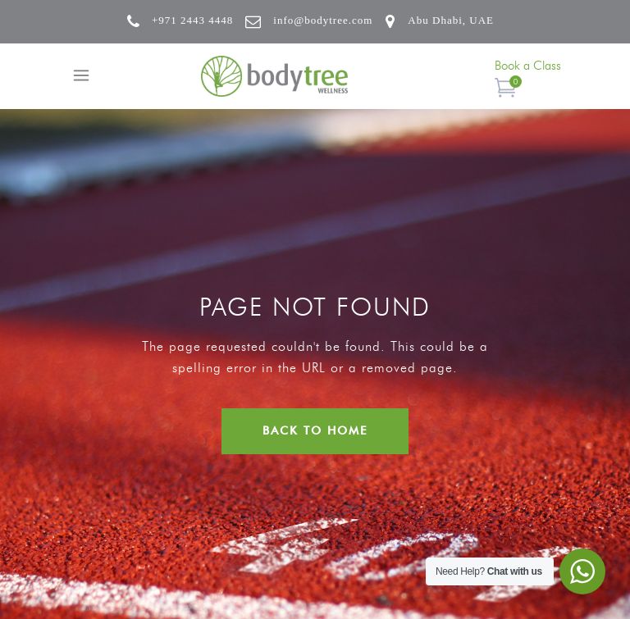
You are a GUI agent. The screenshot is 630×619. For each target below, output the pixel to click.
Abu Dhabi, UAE (451, 20)
